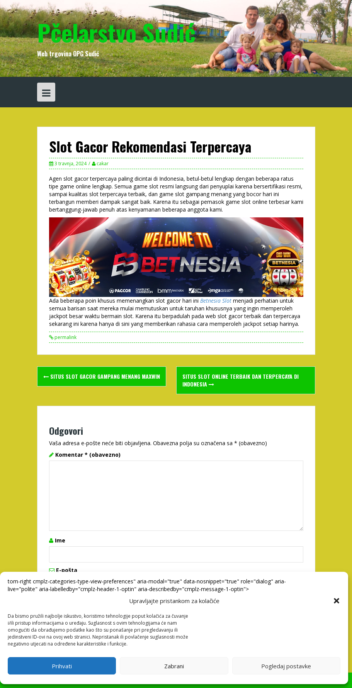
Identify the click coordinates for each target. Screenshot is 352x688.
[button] (336, 601)
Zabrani (174, 666)
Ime (60, 540)
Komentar (88, 454)
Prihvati (62, 666)
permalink (65, 337)
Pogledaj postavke (286, 666)
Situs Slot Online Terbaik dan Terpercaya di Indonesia (240, 380)
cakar (103, 163)
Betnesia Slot (215, 300)
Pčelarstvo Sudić (116, 32)
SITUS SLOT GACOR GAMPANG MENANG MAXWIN (101, 376)
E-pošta (66, 570)
